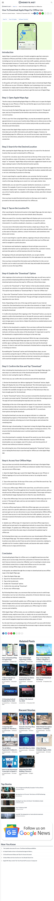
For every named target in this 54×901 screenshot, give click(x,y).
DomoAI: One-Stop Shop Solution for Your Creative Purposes (27, 728)
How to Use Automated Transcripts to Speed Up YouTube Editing (9, 771)
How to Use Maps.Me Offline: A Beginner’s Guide (43, 659)
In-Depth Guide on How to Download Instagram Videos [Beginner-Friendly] (17, 851)
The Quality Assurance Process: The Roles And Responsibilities (19, 848)
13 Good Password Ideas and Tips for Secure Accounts (17, 854)
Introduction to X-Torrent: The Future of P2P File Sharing (30, 794)
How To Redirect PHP (21, 807)
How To (5, 19)
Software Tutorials (23, 19)
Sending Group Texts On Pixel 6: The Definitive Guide (29, 801)
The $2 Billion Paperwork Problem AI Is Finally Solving (9, 750)
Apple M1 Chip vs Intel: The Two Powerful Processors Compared (20, 860)
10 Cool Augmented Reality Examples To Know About (29, 787)
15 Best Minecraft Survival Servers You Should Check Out (18, 857)
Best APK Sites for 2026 (27, 748)
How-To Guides (13, 19)
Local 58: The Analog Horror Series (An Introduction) (29, 814)
